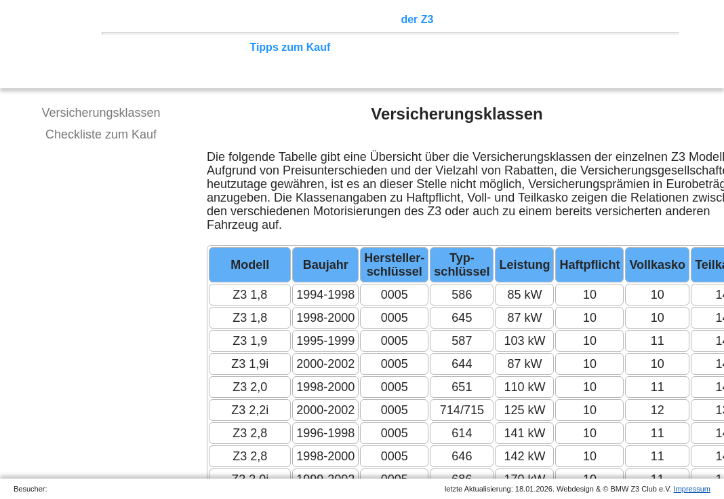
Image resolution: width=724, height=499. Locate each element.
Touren (231, 19)
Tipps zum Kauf (289, 47)
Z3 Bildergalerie (480, 19)
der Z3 (417, 19)
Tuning (225, 47)
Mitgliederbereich (608, 19)
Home (132, 19)
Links (542, 19)
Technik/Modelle (159, 47)
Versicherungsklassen (100, 112)
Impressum (692, 489)
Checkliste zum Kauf (101, 134)
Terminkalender (296, 19)
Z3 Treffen (179, 19)
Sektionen (368, 19)
